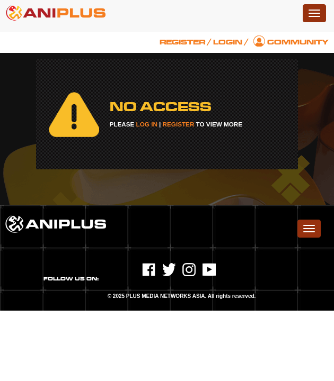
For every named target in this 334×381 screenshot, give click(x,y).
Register (182, 42)
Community (298, 42)
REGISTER (179, 124)
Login (227, 42)
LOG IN (146, 124)
